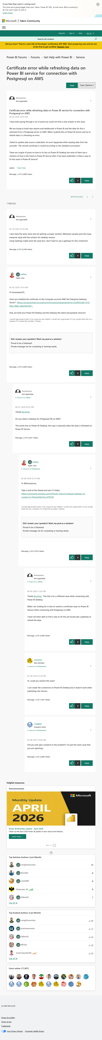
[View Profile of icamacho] (38, 659)
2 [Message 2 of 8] (17, 367)
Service (80, 57)
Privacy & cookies (8, 1017)
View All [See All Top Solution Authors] (13, 902)
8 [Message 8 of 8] (17, 249)
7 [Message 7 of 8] (35, 699)
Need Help (21, 168)
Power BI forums (17, 57)
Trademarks (5, 1026)
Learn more (8, 12)
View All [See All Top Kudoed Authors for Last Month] (13, 958)
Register (62, 33)
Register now (63, 46)
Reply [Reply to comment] (87, 256)
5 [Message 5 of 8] (35, 635)
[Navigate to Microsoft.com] (9, 20)
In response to (22, 397)
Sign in (71, 33)
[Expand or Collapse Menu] (4, 27)
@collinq (26, 412)
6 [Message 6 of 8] (35, 757)
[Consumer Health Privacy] (34, 1031)
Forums (35, 57)
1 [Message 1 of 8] (17, 174)
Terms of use (6, 1022)
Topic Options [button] (86, 85)
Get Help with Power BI (58, 57)
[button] (72, 85)
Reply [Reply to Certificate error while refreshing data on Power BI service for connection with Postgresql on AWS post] (87, 180)
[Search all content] (67, 39)
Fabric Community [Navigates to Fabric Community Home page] (30, 20)
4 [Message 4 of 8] (29, 551)
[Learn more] (17, 836)
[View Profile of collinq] (23, 274)
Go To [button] (89, 33)
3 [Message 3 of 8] (23, 438)
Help (80, 33)
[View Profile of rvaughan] (38, 723)
